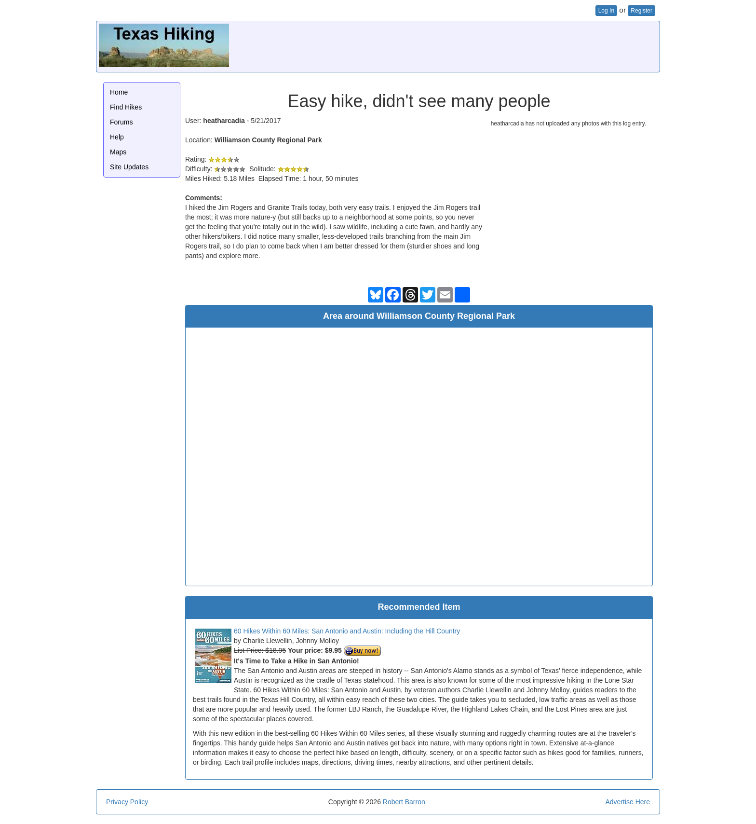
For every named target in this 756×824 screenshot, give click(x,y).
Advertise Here (627, 802)
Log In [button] (606, 10)
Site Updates (129, 167)
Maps (118, 152)
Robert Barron (404, 802)
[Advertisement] (481, 45)
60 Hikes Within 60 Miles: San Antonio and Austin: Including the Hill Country (347, 631)
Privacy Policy (127, 802)
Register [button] (641, 10)
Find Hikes (126, 107)
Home (119, 92)
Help (117, 137)
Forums (121, 122)
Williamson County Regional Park (268, 140)
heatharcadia (223, 120)
